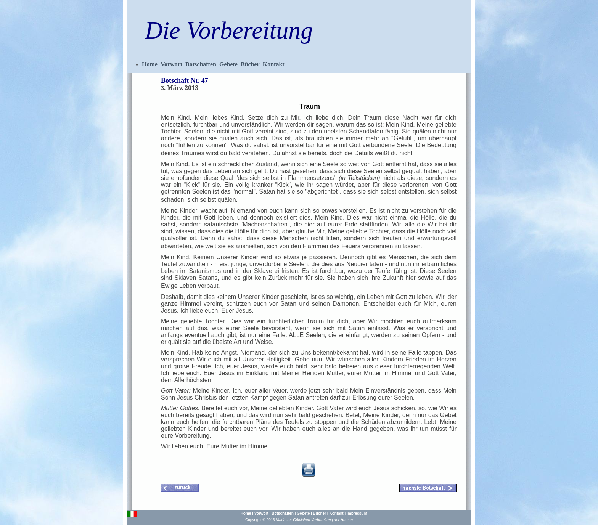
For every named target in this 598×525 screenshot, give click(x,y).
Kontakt (274, 64)
